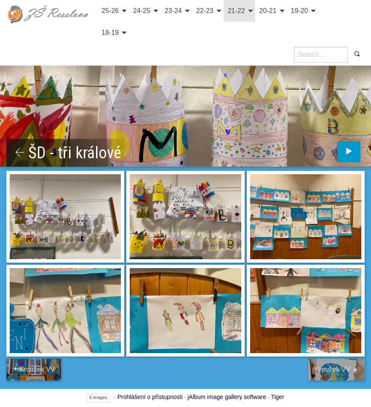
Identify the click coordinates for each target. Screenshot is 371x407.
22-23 (205, 10)
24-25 (141, 10)
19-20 (299, 10)
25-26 (110, 10)
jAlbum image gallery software (226, 397)
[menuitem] (113, 11)
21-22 (236, 10)
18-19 (110, 32)
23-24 (173, 10)
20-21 (268, 10)
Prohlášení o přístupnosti (150, 397)
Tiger (277, 397)
